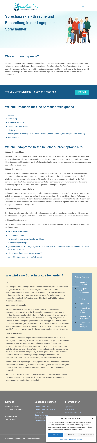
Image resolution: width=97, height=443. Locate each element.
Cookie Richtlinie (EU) (73, 412)
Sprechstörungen (41, 418)
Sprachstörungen (41, 415)
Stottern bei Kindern (83, 298)
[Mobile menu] (82, 6)
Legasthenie (84, 304)
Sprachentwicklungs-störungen (84, 325)
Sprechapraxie (40, 421)
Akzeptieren (55, 435)
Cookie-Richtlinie (64, 439)
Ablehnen (71, 435)
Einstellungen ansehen (87, 435)
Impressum (79, 439)
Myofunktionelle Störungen (84, 317)
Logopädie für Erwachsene (45, 409)
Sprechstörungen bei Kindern (84, 310)
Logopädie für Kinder (83, 283)
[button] (93, 418)
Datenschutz (72, 439)
